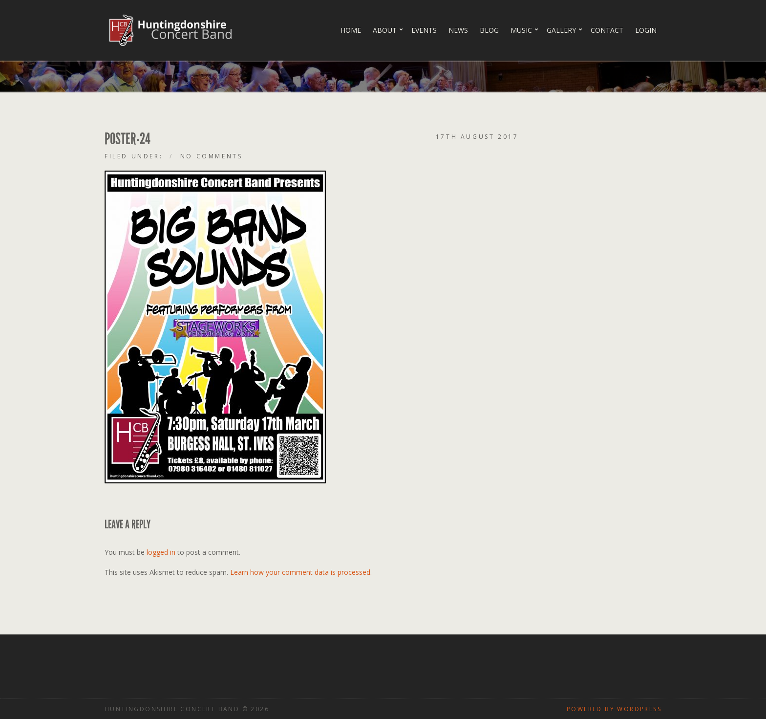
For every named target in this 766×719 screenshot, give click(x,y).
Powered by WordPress (614, 709)
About (385, 30)
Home (350, 30)
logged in (161, 552)
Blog (489, 30)
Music (521, 30)
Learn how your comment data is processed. (301, 572)
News (458, 30)
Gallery (561, 30)
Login (646, 30)
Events (424, 30)
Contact (607, 30)
